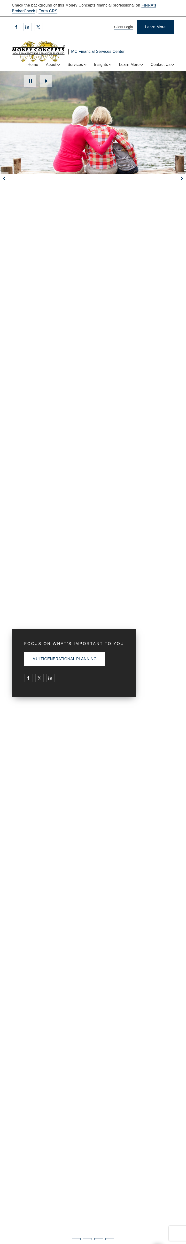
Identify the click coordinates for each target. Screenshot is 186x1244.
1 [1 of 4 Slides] (76, 1239)
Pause (30, 81)
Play (46, 81)
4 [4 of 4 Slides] (109, 1239)
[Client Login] (122, 27)
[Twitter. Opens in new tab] (38, 27)
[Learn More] (155, 27)
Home (33, 64)
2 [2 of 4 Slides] (87, 1239)
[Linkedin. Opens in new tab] (27, 27)
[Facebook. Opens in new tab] (16, 27)
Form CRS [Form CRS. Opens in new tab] (48, 11)
